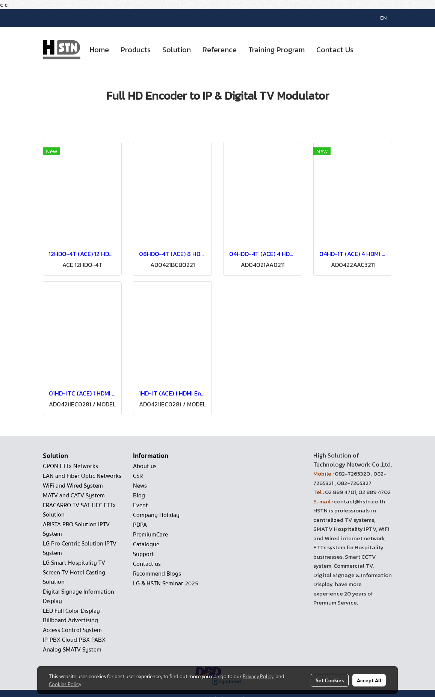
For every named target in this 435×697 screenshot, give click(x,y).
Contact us (147, 564)
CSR (138, 476)
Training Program (276, 49)
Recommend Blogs (157, 574)
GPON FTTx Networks (70, 466)
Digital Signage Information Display (78, 596)
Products (136, 49)
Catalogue (146, 544)
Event (140, 505)
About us (145, 466)
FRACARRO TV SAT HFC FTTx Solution (79, 510)
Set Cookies (330, 680)
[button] (366, 50)
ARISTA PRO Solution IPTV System (76, 529)
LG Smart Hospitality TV (74, 563)
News (140, 486)
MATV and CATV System (74, 495)
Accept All (369, 680)
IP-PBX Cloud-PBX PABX (74, 640)
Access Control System (72, 630)
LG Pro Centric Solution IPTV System (79, 548)
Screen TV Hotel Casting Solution (74, 577)
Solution (176, 49)
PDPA (140, 525)
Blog (139, 495)
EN (379, 18)
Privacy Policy (258, 676)
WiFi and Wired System (73, 486)
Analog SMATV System (72, 650)
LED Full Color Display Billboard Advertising (71, 615)
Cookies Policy (65, 683)
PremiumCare (150, 534)
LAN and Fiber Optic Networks (82, 476)
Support (143, 554)
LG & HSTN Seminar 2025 (165, 583)
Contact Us (334, 49)
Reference (219, 49)
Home (99, 49)
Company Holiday (156, 515)
